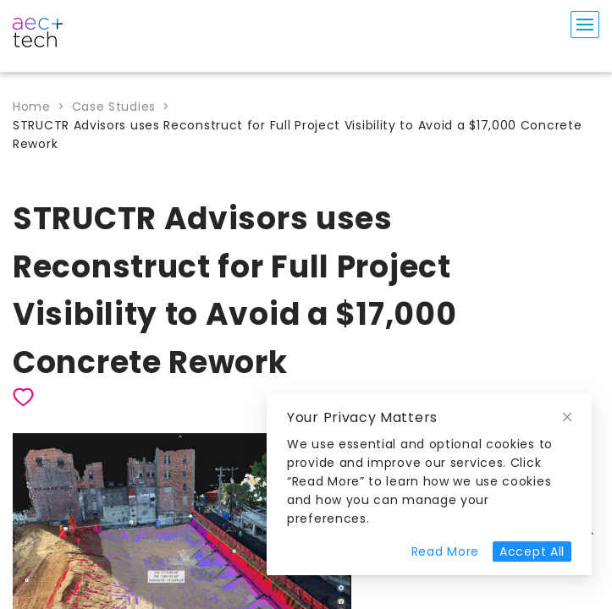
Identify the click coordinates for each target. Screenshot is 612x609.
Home (32, 106)
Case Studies (114, 106)
